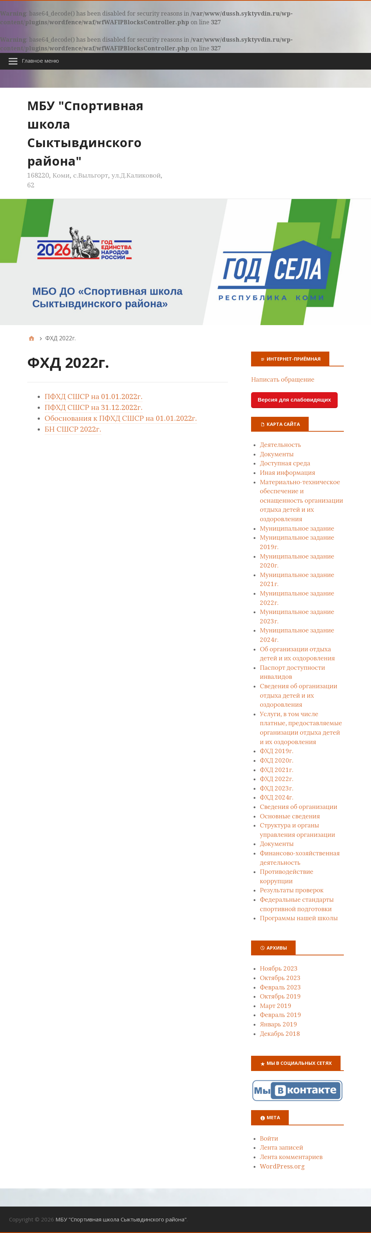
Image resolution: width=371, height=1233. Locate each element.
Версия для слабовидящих (294, 400)
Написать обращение (282, 379)
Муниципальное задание (297, 528)
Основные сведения (290, 816)
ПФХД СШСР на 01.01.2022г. (94, 396)
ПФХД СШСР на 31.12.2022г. (94, 407)
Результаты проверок (292, 890)
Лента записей (281, 1147)
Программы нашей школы (299, 918)
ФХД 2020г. (276, 760)
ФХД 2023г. (276, 788)
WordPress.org (282, 1166)
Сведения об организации (298, 806)
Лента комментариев (291, 1157)
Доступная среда (285, 463)
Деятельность (280, 444)
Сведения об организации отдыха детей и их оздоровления (298, 695)
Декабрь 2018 (280, 1033)
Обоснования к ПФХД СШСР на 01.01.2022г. (121, 418)
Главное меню (40, 60)
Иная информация (287, 472)
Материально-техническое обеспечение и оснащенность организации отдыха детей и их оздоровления (301, 500)
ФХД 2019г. (276, 751)
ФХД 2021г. (276, 769)
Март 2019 (275, 1005)
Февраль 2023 (280, 987)
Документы (277, 454)
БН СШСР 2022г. (73, 429)
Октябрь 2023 (280, 977)
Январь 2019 (278, 1024)
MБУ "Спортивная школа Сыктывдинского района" (121, 1219)
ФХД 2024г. (276, 797)
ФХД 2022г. (276, 778)
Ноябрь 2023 (278, 968)
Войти (269, 1138)
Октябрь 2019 (280, 996)
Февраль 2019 (280, 1014)
